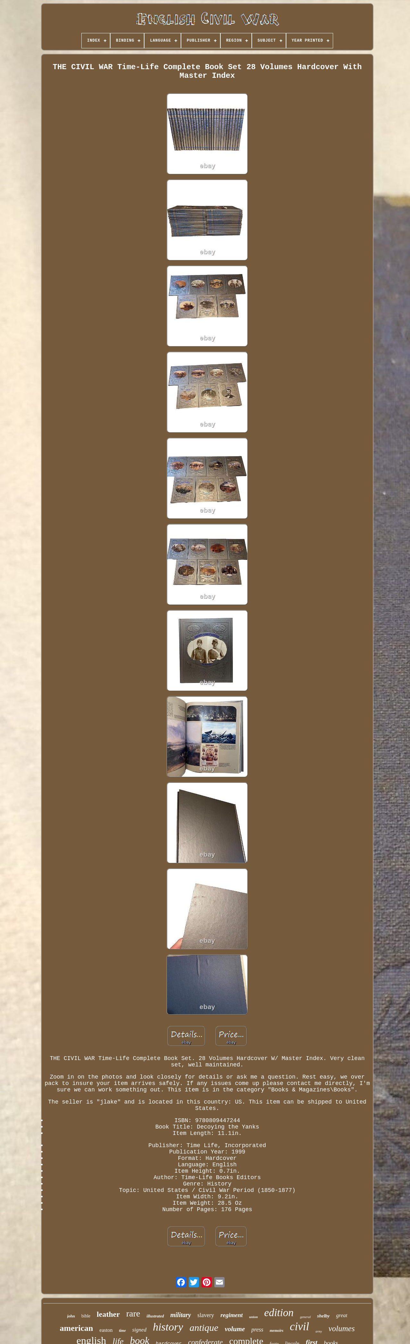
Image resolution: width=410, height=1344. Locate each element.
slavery (205, 1315)
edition (279, 1312)
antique (204, 1327)
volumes (341, 1328)
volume (235, 1329)
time (122, 1330)
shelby (323, 1315)
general (305, 1317)
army (319, 1331)
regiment (231, 1315)
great (341, 1315)
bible (85, 1316)
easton (106, 1330)
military (180, 1314)
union (253, 1317)
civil (299, 1326)
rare (133, 1313)
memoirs (276, 1330)
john (71, 1316)
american (76, 1328)
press (257, 1329)
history (168, 1327)
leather (108, 1314)
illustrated (155, 1316)
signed (139, 1330)
